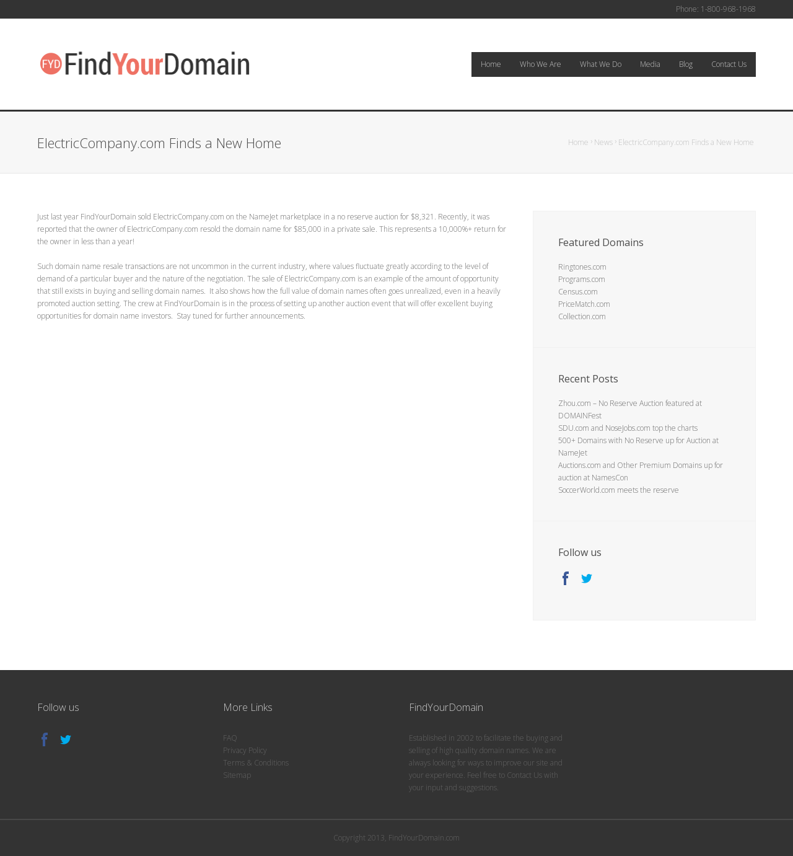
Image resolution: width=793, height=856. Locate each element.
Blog (686, 64)
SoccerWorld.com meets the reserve (618, 490)
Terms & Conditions (256, 762)
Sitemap (237, 775)
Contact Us (729, 64)
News (603, 142)
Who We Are (540, 64)
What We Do (600, 64)
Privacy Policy (245, 750)
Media (650, 64)
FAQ (230, 738)
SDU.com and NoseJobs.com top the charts (628, 428)
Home (491, 64)
